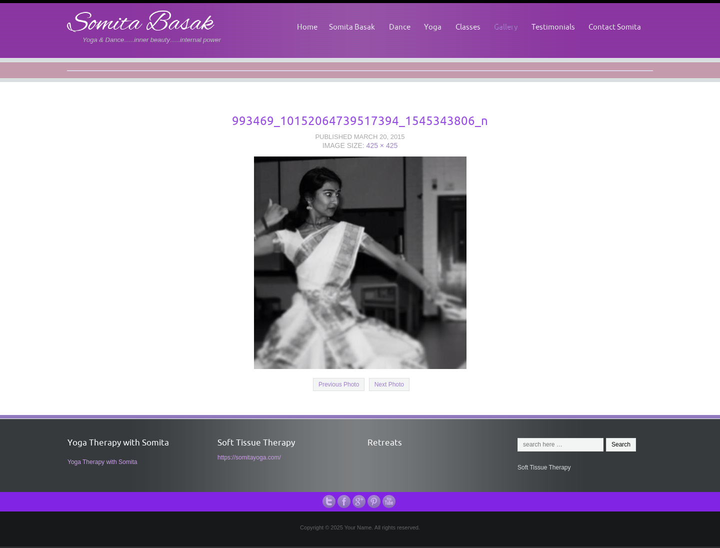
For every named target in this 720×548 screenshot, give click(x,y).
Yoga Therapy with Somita (102, 462)
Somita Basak (140, 24)
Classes (468, 26)
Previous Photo (338, 384)
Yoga (433, 26)
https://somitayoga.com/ (249, 457)
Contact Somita (614, 26)
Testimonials (553, 26)
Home (307, 26)
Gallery (506, 26)
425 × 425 (382, 146)
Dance (399, 26)
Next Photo (389, 384)
